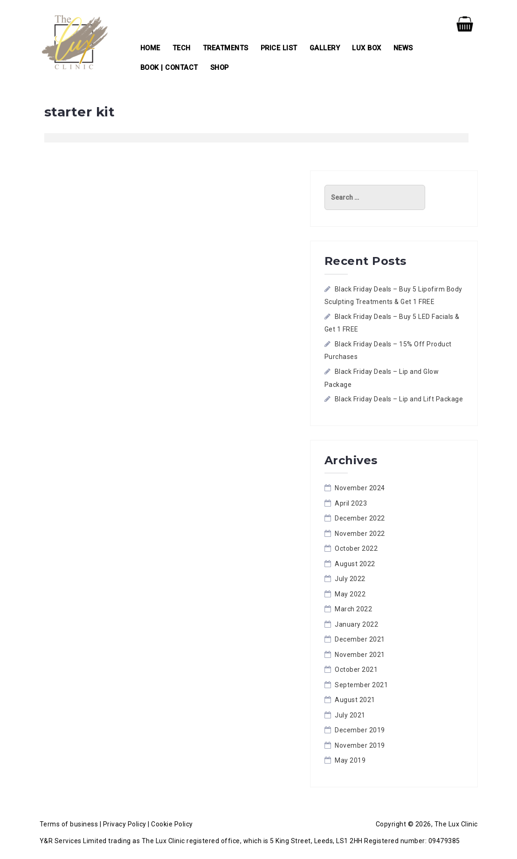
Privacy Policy (124, 824)
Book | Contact (169, 67)
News (403, 48)
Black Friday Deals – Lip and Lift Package (399, 399)
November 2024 (360, 488)
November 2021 (360, 654)
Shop (219, 67)
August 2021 (355, 699)
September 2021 (361, 685)
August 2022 (355, 564)
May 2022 (350, 594)
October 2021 (356, 669)
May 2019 (350, 760)
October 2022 (356, 548)
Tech (181, 48)
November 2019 (360, 745)
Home (150, 48)
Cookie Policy (172, 824)
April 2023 (351, 503)
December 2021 (360, 639)
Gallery (325, 48)
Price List (279, 48)
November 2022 (360, 533)
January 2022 (356, 624)
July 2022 (350, 578)
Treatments (225, 48)
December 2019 (360, 730)
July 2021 (350, 715)
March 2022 (353, 609)
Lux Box (366, 48)
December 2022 (360, 518)
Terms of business (69, 824)
